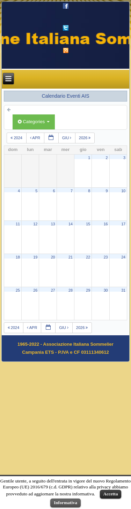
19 (35, 257)
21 (70, 257)
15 (88, 224)
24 (123, 257)
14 (70, 224)
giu (67, 138)
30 (106, 290)
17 (123, 224)
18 (18, 257)
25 (18, 290)
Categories (34, 121)
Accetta (110, 493)
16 (106, 224)
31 (123, 290)
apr (35, 138)
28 (70, 290)
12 (35, 224)
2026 (85, 138)
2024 (16, 138)
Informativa (65, 502)
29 (88, 290)
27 (53, 290)
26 (35, 290)
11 (18, 224)
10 (123, 191)
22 (88, 257)
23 (106, 257)
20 (53, 257)
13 (53, 224)
